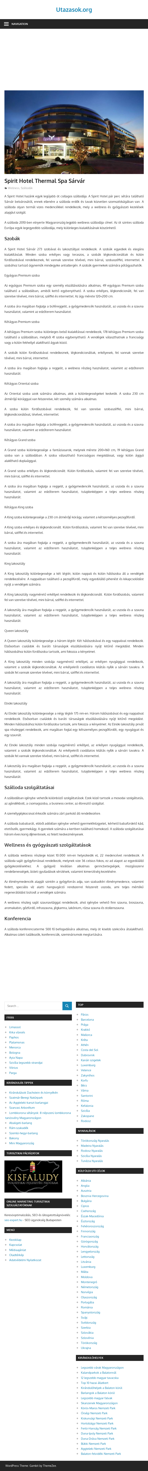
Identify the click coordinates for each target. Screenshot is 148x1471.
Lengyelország (90, 1251)
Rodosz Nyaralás (92, 1151)
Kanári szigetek (91, 1060)
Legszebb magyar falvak (96, 1398)
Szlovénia (87, 1338)
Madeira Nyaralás (92, 1146)
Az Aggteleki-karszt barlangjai (28, 1102)
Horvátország (89, 1246)
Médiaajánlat (17, 1250)
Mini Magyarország (21, 1143)
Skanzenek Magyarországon (99, 1403)
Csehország (88, 1211)
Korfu (84, 1080)
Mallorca (86, 1035)
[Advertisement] (74, 62)
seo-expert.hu (13, 1220)
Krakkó (85, 1029)
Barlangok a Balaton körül (98, 1393)
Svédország (88, 1322)
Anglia (85, 1185)
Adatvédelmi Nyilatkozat (25, 1260)
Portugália (87, 1302)
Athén (85, 1045)
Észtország (88, 1221)
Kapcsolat (15, 1245)
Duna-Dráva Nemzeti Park (97, 1438)
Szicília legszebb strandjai (26, 1062)
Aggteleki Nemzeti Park (96, 1449)
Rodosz (86, 1121)
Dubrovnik (88, 1055)
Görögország (89, 1241)
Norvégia (87, 1292)
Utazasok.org (74, 9)
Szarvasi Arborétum (22, 1107)
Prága (84, 1024)
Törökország (89, 1343)
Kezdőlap (15, 1240)
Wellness (13, 188)
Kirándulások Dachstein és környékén (33, 1092)
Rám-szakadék (18, 1128)
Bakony (14, 1138)
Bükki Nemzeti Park (93, 1444)
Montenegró (89, 1282)
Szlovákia (87, 1332)
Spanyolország (90, 1312)
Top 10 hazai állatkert (94, 1383)
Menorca (15, 1047)
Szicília (85, 1111)
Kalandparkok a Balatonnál (98, 1372)
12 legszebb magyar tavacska (100, 1378)
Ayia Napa (16, 1057)
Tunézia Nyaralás (92, 1161)
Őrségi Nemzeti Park (94, 1413)
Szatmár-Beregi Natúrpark (26, 1097)
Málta (84, 1272)
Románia (87, 1307)
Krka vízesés (17, 1032)
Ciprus (85, 1206)
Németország (89, 1287)
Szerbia (86, 1327)
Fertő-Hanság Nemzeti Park (99, 1428)
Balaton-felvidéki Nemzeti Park (101, 1454)
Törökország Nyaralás (95, 1141)
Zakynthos (87, 1075)
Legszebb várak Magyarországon (102, 1367)
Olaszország (89, 1297)
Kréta (84, 1040)
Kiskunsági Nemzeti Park (97, 1418)
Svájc (84, 1317)
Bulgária (86, 1201)
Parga (13, 1073)
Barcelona (87, 1019)
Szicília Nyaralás (91, 1156)
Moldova (86, 1277)
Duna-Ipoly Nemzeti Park (97, 1433)
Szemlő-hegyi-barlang (23, 1133)
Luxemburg (88, 1065)
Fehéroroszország (92, 1226)
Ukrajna (86, 1348)
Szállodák (27, 188)
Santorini (87, 1096)
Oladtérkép (16, 1255)
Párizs (84, 1014)
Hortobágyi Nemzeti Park (97, 1423)
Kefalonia (87, 1106)
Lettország (87, 1257)
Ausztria (86, 1191)
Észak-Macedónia (92, 1216)
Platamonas (16, 1042)
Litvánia (86, 1262)
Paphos (14, 1037)
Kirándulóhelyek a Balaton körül (101, 1388)
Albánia (86, 1180)
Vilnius (13, 1068)
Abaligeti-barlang (20, 1123)
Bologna (14, 1052)
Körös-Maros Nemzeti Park (98, 1408)
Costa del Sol (89, 1050)
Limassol (15, 1027)
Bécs (84, 1085)
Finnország (88, 1231)
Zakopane (87, 1116)
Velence (86, 1070)
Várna (84, 1090)
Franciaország (90, 1236)
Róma (85, 1101)
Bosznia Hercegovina (94, 1196)
